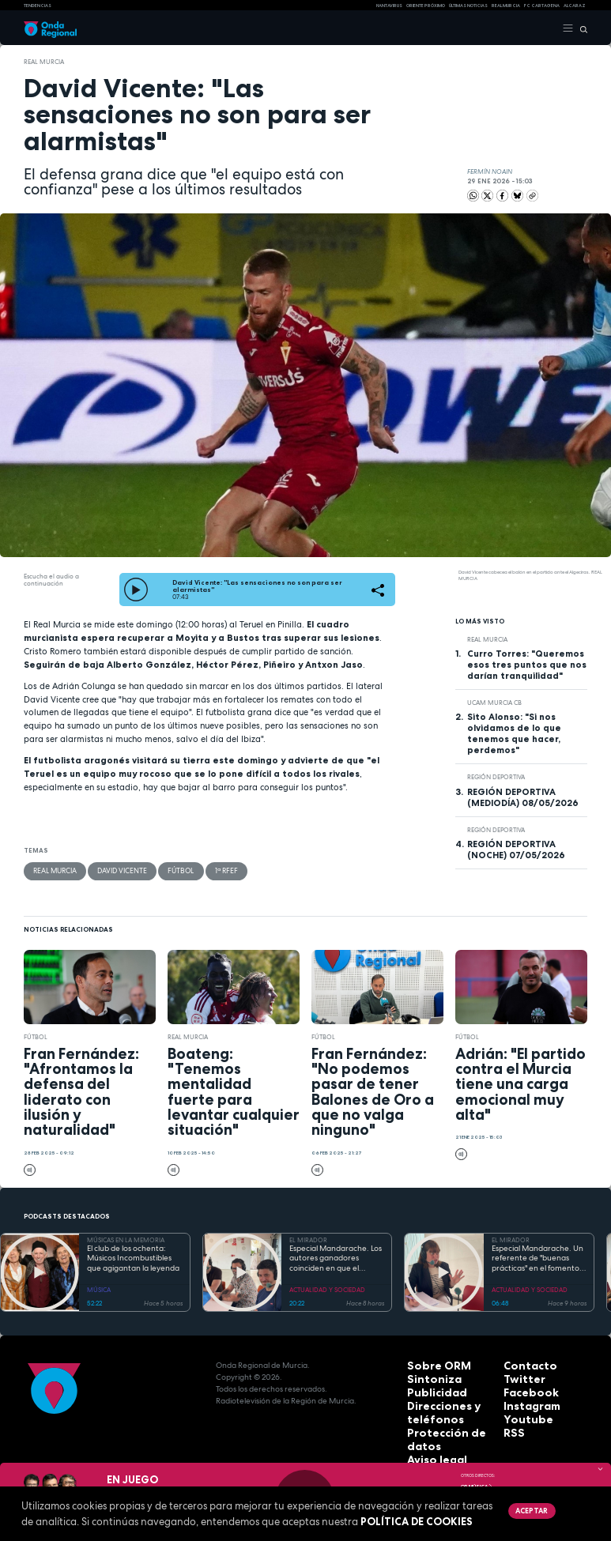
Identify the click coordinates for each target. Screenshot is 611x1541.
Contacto (523, 1361)
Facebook (524, 1385)
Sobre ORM (430, 1361)
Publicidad (428, 1385)
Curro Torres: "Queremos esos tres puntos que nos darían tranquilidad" (526, 662)
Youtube (521, 1408)
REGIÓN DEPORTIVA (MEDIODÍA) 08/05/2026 (523, 795)
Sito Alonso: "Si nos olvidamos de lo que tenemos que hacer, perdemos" (514, 732)
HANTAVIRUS (389, 5)
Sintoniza (426, 1373)
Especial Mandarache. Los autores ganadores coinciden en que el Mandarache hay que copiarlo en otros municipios (335, 1255)
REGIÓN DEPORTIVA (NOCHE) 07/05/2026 (516, 847)
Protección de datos (448, 1420)
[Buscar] (580, 28)
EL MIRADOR (308, 1236)
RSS (511, 1420)
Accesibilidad (434, 1444)
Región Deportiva (496, 775)
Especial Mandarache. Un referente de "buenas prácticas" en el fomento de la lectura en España (537, 1255)
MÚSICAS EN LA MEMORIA (125, 1236)
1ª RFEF (207, 868)
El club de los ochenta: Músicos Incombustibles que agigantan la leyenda (133, 1254)
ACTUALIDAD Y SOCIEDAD (327, 1286)
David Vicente (113, 868)
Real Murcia (506, 5)
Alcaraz (575, 5)
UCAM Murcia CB (494, 700)
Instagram (525, 1397)
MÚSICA (99, 1286)
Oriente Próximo (425, 5)
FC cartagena (542, 5)
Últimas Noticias (468, 5)
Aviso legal (430, 1432)
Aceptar (529, 1509)
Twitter (519, 1373)
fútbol (166, 868)
